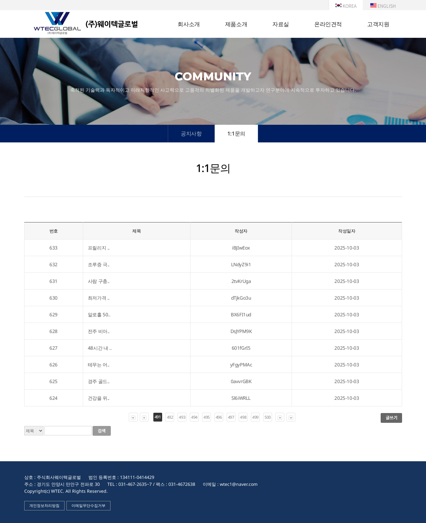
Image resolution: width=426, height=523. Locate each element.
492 (170, 417)
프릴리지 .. (99, 247)
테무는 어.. (99, 364)
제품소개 (236, 24)
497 (231, 417)
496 (219, 417)
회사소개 (189, 24)
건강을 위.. (99, 398)
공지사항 (191, 133)
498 (243, 417)
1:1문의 (236, 133)
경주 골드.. (99, 381)
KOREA (345, 6)
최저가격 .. (99, 298)
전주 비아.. (99, 331)
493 (182, 417)
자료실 (280, 24)
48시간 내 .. (99, 348)
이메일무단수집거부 (88, 505)
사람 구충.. (99, 281)
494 (194, 417)
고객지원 (378, 24)
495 (206, 417)
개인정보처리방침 (44, 505)
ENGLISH (383, 6)
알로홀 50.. (99, 314)
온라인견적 (328, 24)
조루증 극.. (99, 264)
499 (255, 417)
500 (267, 417)
